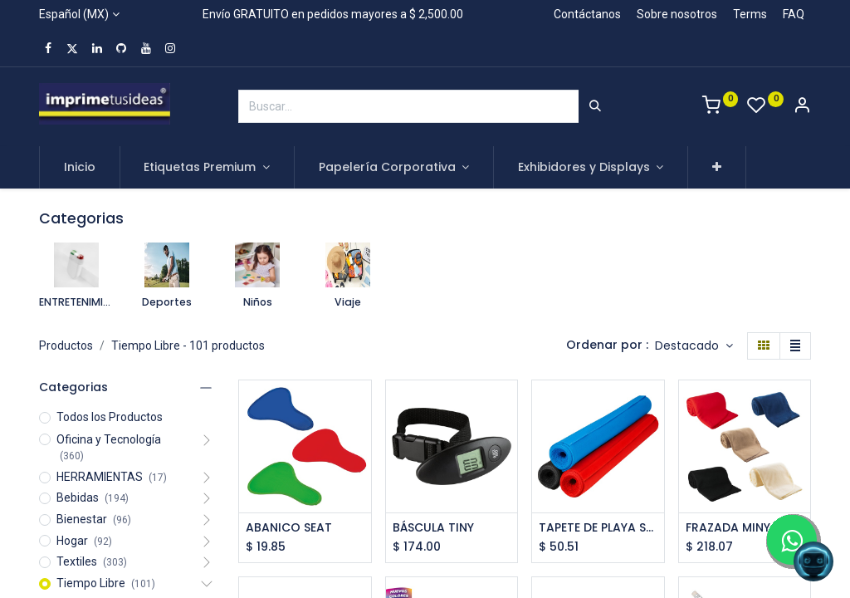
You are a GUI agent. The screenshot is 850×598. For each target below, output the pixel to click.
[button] (716, 167)
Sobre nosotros (677, 14)
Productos (66, 345)
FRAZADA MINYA (732, 528)
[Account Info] (802, 107)
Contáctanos (587, 14)
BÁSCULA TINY (433, 528)
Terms (750, 14)
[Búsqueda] (595, 106)
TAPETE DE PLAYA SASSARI (598, 528)
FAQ (793, 14)
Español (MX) (74, 14)
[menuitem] (80, 167)
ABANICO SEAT (289, 528)
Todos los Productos (109, 417)
